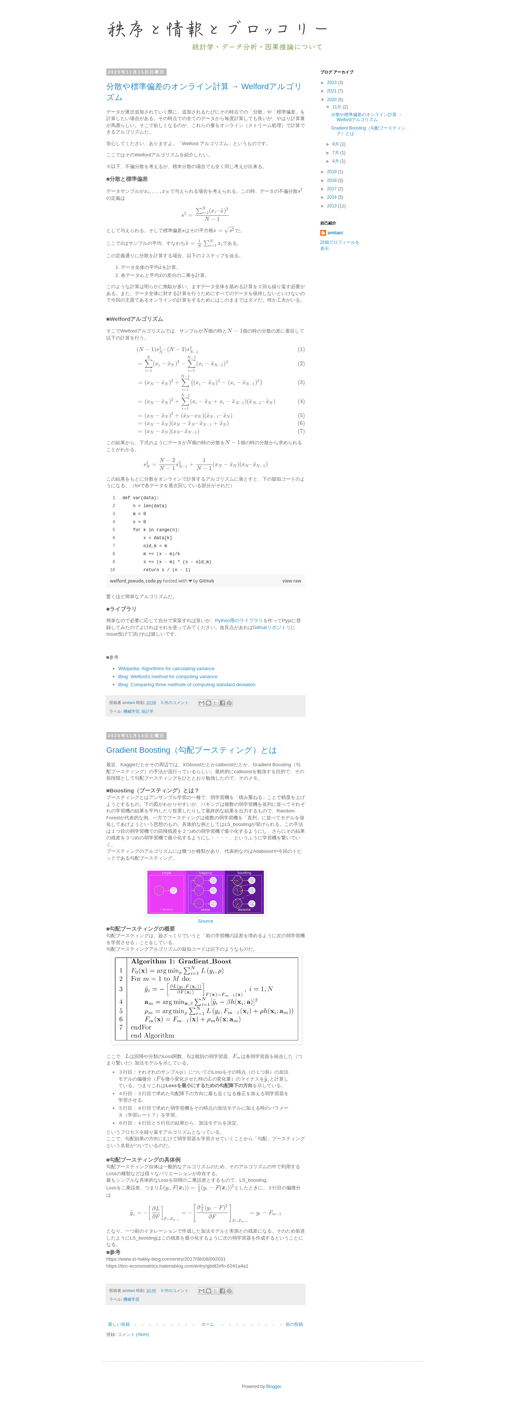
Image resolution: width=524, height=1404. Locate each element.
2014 (332, 197)
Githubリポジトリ (272, 627)
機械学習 (131, 711)
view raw (291, 581)
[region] (205, 534)
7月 (336, 152)
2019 (332, 171)
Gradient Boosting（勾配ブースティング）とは (191, 750)
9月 (336, 144)
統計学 (148, 711)
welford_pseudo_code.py (136, 581)
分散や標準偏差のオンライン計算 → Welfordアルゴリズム (366, 117)
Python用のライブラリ (239, 620)
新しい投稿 (119, 1324)
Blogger (273, 1386)
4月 (336, 161)
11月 (337, 107)
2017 (332, 188)
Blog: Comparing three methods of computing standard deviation (186, 684)
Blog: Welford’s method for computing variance (168, 676)
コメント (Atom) (133, 1334)
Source (205, 921)
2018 (332, 180)
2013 (332, 205)
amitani (335, 232)
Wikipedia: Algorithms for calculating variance (166, 668)
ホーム (207, 1324)
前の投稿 (294, 1324)
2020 (332, 99)
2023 (332, 82)
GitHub (206, 581)
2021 (332, 91)
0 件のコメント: (176, 702)
